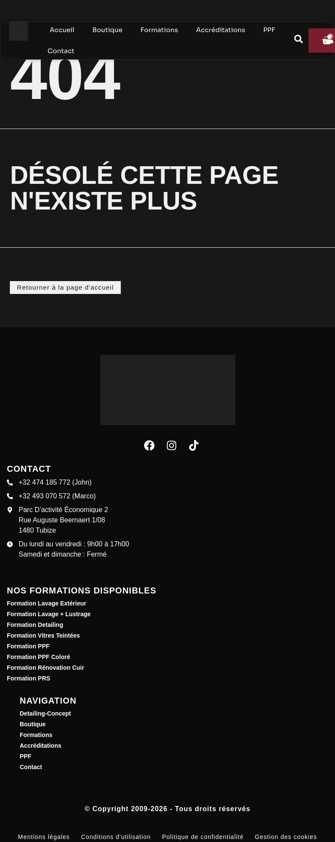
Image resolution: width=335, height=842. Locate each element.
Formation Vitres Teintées (43, 635)
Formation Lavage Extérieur (46, 602)
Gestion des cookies (286, 836)
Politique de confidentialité (203, 836)
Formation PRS (28, 677)
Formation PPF (28, 645)
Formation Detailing (35, 624)
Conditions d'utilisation (116, 836)
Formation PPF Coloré (38, 656)
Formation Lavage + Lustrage (49, 613)
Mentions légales (44, 836)
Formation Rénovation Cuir (45, 667)
